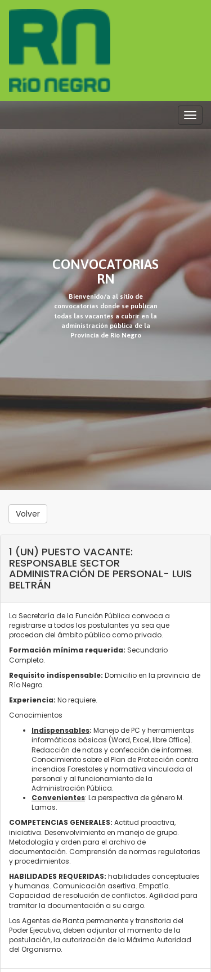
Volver (28, 513)
